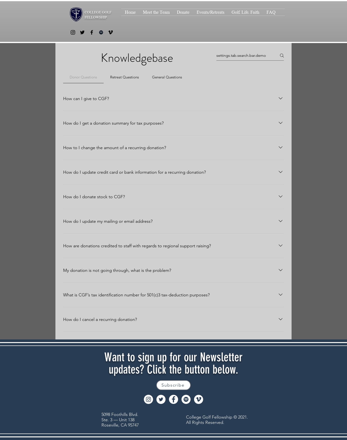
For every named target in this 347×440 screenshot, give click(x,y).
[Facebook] (92, 32)
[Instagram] (73, 32)
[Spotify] (101, 32)
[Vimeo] (110, 32)
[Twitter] (82, 32)
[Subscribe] (173, 385)
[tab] (83, 77)
